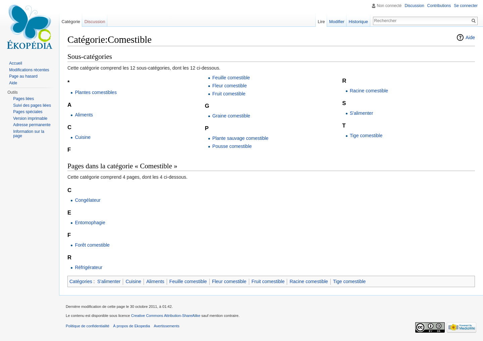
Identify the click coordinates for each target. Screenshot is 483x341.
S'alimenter (361, 113)
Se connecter (466, 5)
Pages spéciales (27, 111)
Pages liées (23, 98)
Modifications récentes (29, 70)
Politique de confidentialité (87, 326)
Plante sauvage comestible (240, 138)
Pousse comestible (232, 146)
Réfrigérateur (88, 267)
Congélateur (87, 200)
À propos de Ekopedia (131, 326)
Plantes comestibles (96, 92)
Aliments (84, 114)
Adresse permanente (31, 124)
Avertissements (166, 326)
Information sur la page (28, 134)
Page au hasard (23, 76)
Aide (470, 37)
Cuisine (83, 137)
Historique (358, 21)
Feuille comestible (231, 77)
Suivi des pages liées (32, 105)
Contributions (439, 5)
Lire (321, 21)
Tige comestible (366, 135)
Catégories (80, 281)
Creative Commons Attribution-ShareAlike (165, 316)
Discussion (414, 5)
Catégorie (70, 21)
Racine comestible (369, 90)
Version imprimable (30, 118)
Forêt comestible (92, 245)
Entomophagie (90, 222)
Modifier (336, 21)
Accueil (15, 63)
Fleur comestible (229, 85)
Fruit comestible (229, 93)
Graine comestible (231, 115)
